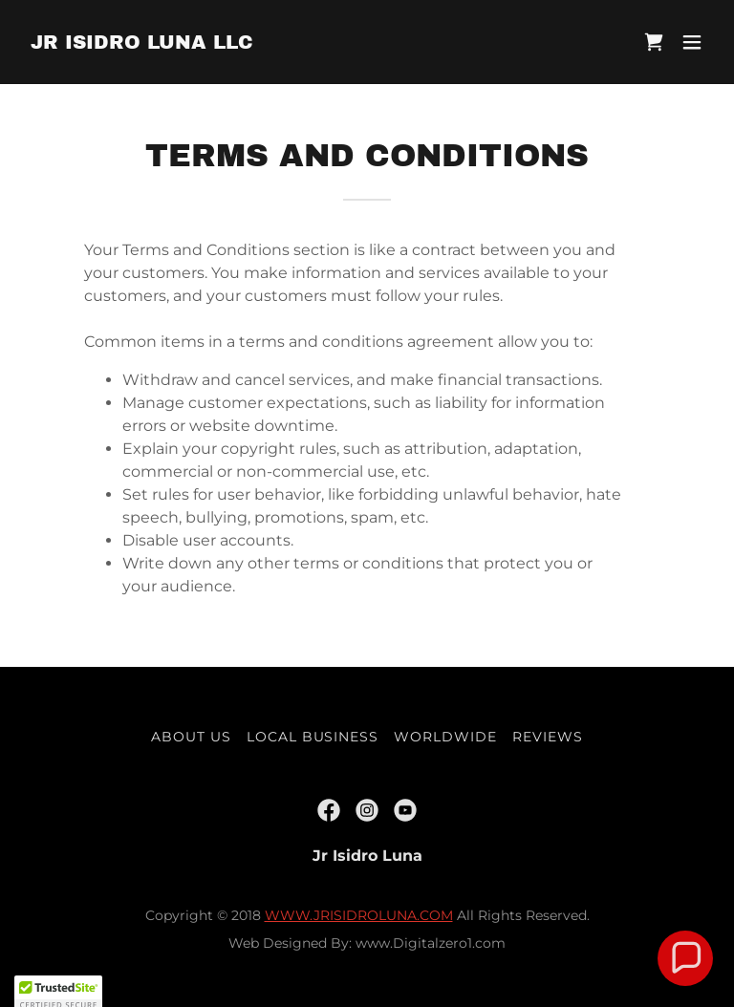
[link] (142, 43)
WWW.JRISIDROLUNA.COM (359, 915)
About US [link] (191, 736)
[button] (692, 42)
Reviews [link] (547, 736)
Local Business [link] (313, 736)
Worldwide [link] (445, 736)
